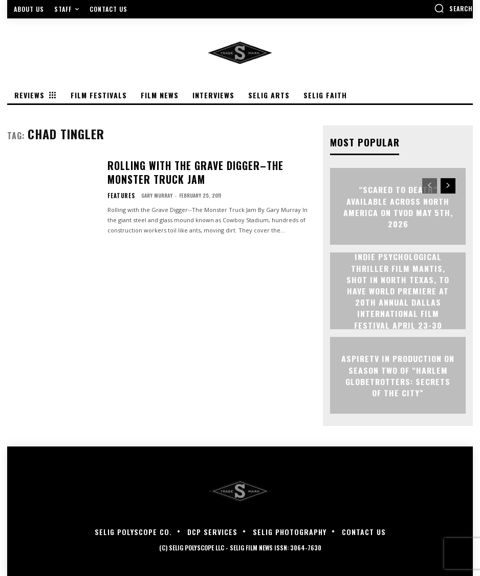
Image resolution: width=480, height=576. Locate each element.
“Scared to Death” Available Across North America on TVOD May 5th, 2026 (397, 205)
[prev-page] (429, 185)
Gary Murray (151, 191)
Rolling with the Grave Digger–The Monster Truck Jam (208, 172)
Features (118, 191)
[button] (453, 8)
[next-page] (448, 185)
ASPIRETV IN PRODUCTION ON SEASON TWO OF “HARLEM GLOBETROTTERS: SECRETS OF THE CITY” (398, 374)
